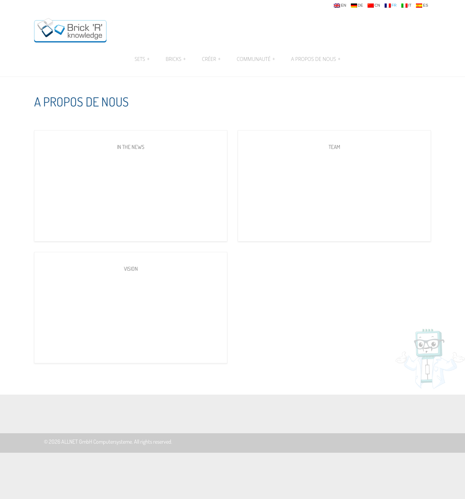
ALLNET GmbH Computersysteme (96, 441)
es (422, 5)
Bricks (176, 59)
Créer (211, 59)
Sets (142, 59)
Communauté (256, 59)
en (340, 5)
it (406, 5)
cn (374, 5)
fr (391, 5)
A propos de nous (315, 59)
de (357, 5)
